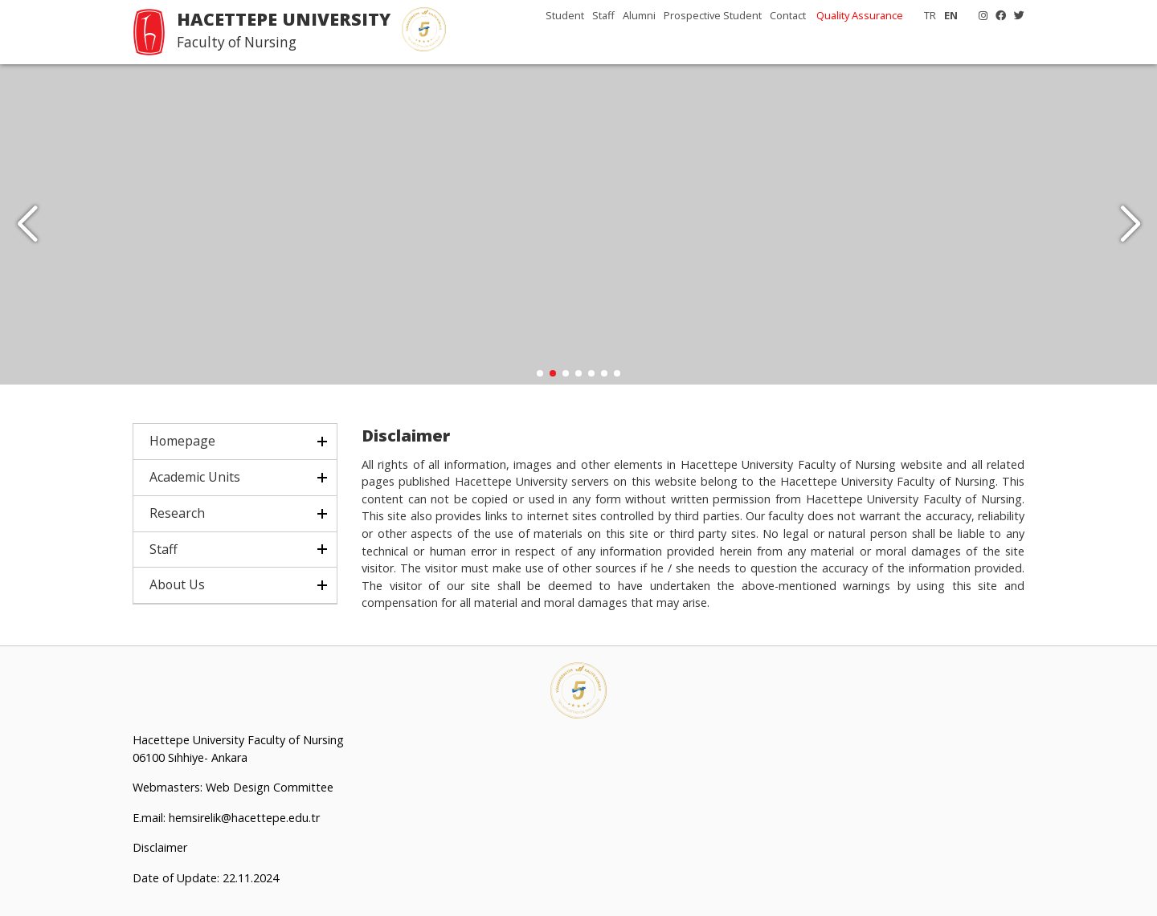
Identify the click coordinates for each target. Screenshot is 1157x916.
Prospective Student (713, 15)
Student (565, 15)
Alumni (639, 15)
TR (930, 15)
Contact (788, 15)
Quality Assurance (859, 15)
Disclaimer (160, 848)
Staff (603, 15)
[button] (1130, 224)
